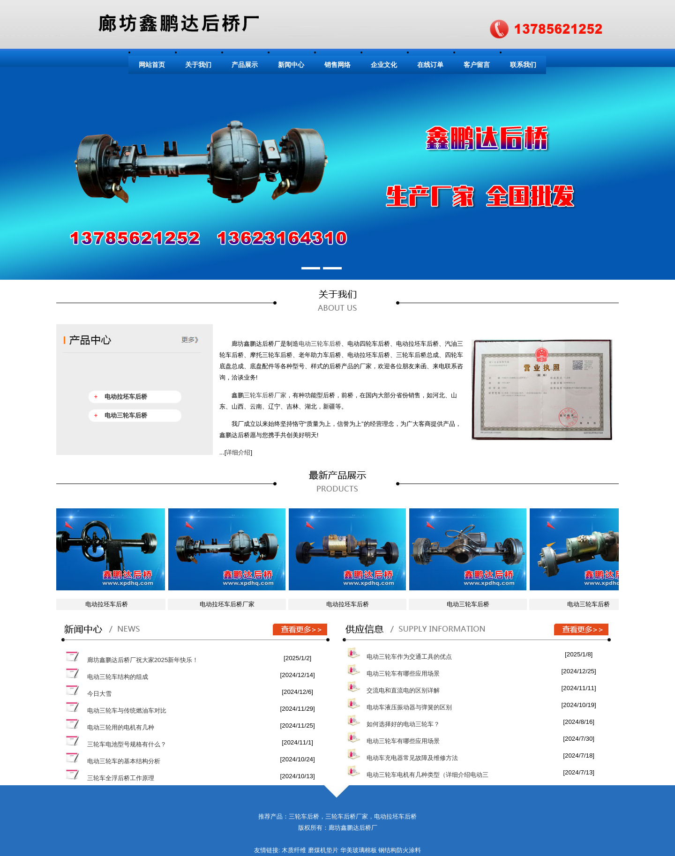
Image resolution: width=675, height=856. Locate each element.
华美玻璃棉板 (358, 850)
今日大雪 (99, 693)
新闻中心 (291, 64)
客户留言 (477, 64)
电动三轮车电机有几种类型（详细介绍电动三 (427, 774)
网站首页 (152, 64)
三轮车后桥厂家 (265, 395)
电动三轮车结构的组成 (117, 676)
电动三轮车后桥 (320, 343)
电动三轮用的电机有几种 (120, 727)
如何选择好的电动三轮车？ (403, 724)
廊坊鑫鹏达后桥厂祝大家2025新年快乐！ (143, 659)
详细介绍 (238, 452)
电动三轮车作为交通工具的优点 (409, 656)
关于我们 (198, 64)
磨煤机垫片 (323, 850)
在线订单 (430, 64)
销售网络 (337, 64)
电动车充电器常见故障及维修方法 (412, 757)
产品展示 (245, 64)
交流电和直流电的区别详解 (403, 690)
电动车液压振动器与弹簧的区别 (409, 707)
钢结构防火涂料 (399, 850)
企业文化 (384, 64)
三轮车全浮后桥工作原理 (120, 778)
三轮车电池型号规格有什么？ (126, 744)
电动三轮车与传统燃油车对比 (126, 710)
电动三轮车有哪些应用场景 (403, 673)
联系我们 (523, 64)
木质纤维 (294, 850)
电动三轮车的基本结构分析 (123, 761)
